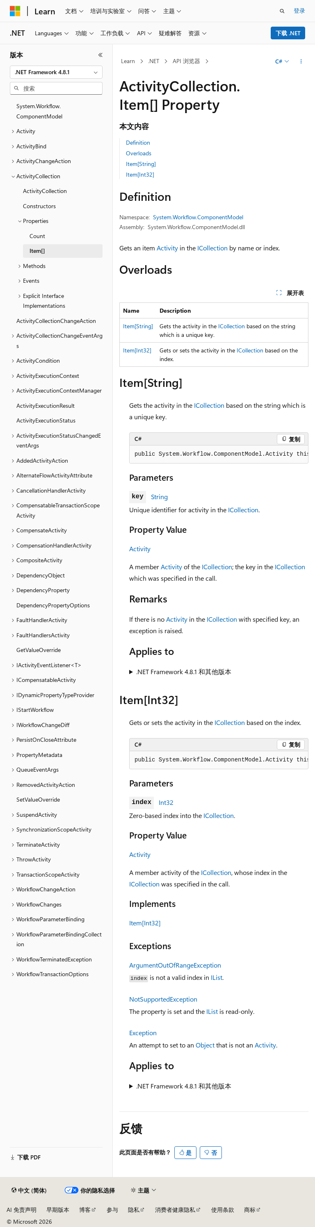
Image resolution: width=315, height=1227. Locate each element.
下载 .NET (288, 33)
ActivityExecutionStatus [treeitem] (45, 420)
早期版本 (57, 1209)
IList (216, 977)
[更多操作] (301, 61)
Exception (143, 1032)
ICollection (212, 247)
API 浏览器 (186, 61)
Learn (128, 61)
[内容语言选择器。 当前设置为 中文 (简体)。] (29, 1190)
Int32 (166, 802)
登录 (299, 10)
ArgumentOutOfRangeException (175, 965)
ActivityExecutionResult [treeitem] (45, 405)
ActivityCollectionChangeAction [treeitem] (56, 321)
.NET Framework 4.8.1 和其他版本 (183, 671)
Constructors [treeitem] (39, 206)
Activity (167, 247)
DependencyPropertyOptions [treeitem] (53, 605)
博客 (85, 1209)
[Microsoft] (15, 11)
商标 (250, 1209)
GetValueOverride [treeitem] (38, 650)
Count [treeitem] (37, 236)
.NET (153, 61)
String (159, 496)
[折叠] (100, 55)
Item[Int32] (140, 174)
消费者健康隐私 (175, 1209)
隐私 (133, 1209)
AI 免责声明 (22, 1209)
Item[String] (141, 164)
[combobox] (56, 72)
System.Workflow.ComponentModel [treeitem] (39, 111)
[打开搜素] (282, 11)
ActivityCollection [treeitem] (45, 191)
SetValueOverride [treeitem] (38, 799)
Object (205, 1045)
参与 (112, 1209)
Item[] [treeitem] (37, 250)
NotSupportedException (163, 999)
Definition (138, 142)
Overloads (138, 153)
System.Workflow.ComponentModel (198, 217)
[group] (218, 454)
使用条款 (222, 1209)
